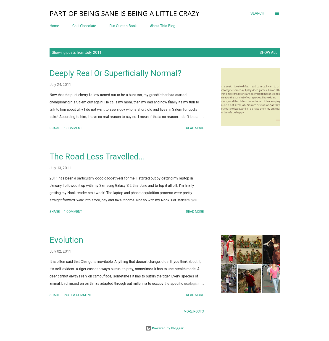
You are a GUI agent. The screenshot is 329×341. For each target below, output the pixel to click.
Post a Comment (78, 295)
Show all (268, 52)
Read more (195, 128)
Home (54, 26)
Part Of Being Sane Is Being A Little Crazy (125, 13)
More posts (194, 311)
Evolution (66, 240)
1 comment (73, 128)
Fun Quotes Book (123, 26)
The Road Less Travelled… (97, 157)
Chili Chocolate (84, 26)
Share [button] (55, 128)
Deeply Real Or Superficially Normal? (116, 73)
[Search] (257, 13)
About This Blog (162, 26)
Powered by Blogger (165, 328)
